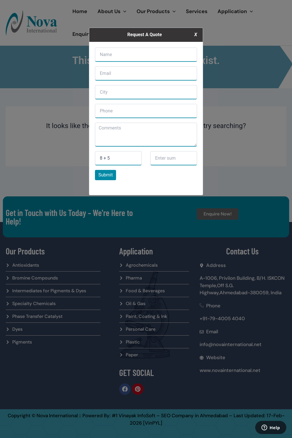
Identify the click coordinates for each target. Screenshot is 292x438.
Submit (105, 175)
